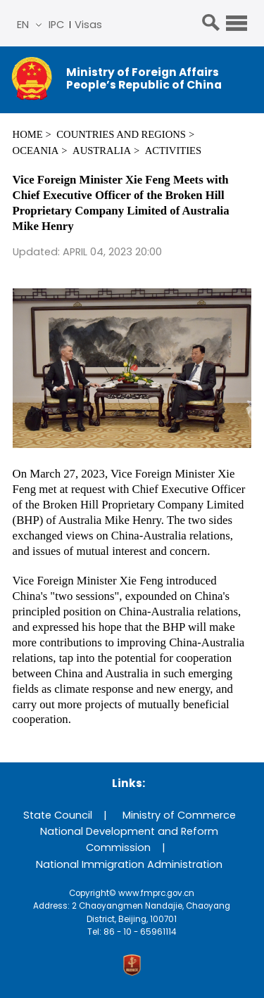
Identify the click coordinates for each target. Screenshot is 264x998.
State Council (57, 815)
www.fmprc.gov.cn (156, 893)
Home (28, 134)
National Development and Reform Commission (129, 839)
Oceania (36, 150)
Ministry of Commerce (179, 815)
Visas (88, 25)
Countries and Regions (121, 134)
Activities (173, 150)
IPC (56, 25)
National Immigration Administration (129, 864)
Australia (102, 150)
